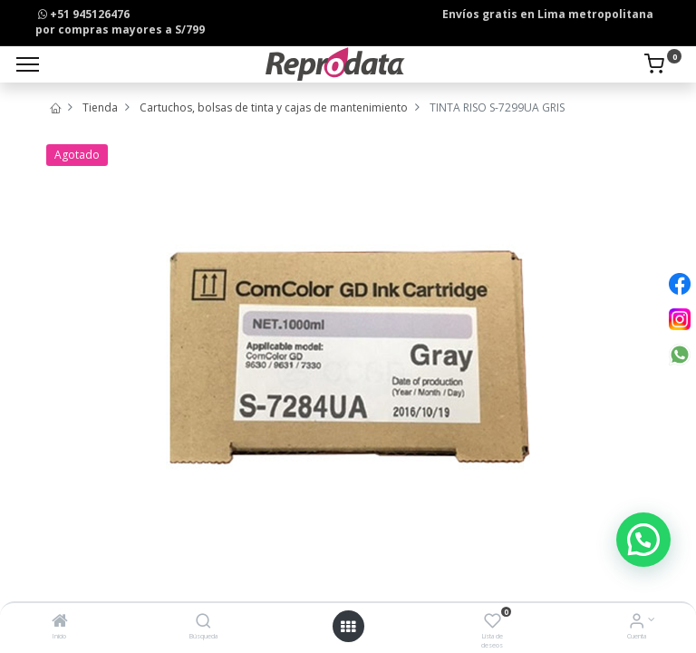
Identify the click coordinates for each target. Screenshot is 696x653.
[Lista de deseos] (492, 622)
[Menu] (27, 64)
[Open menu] (348, 627)
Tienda (100, 107)
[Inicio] (60, 622)
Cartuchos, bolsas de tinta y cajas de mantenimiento (274, 107)
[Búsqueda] (203, 622)
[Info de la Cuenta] (636, 622)
